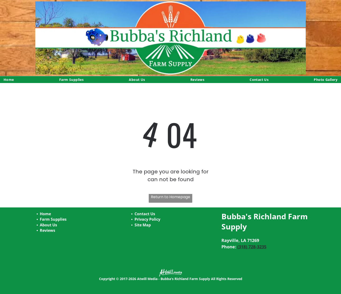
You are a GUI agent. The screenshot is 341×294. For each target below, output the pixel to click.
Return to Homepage (170, 197)
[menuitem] (9, 79)
